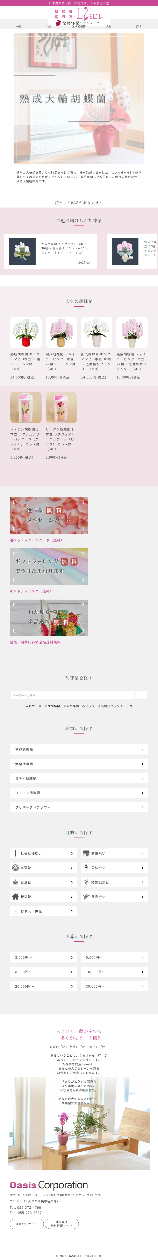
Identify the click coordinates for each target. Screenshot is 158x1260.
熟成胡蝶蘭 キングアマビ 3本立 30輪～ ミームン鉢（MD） (25, 361)
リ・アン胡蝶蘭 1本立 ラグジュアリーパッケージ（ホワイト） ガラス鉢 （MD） (25, 439)
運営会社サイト (27, 1224)
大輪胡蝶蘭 (71, 706)
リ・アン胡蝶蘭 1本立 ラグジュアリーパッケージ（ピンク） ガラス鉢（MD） (60, 439)
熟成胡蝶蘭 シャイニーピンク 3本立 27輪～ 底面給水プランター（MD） (131, 361)
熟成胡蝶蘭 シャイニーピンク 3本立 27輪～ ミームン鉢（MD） (61, 361)
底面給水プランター (112, 706)
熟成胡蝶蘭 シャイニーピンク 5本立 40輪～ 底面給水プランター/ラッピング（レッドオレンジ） (40, 248)
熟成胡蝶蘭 (52, 706)
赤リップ (88, 706)
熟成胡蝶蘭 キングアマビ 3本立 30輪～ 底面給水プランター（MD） (96, 361)
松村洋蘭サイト (62, 1224)
